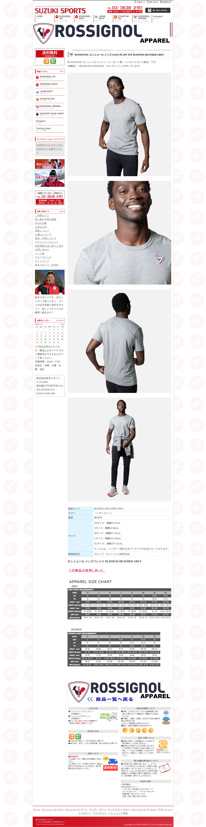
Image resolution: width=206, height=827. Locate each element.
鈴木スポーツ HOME (46, 265)
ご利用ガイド (42, 215)
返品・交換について (45, 238)
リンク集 (39, 253)
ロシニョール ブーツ (84, 19)
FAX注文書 (41, 223)
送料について (42, 230)
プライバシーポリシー (47, 242)
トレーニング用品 (118, 813)
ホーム (36, 809)
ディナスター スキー (122, 19)
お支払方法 (41, 227)
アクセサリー (162, 19)
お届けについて (43, 234)
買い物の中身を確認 (45, 219)
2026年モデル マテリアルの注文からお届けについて (49, 149)
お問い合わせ (42, 249)
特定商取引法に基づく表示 (49, 246)
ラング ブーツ (103, 19)
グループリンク (43, 257)
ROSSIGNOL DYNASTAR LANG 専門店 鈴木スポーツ (43, 19)
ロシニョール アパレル (142, 19)
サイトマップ (42, 261)
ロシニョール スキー (64, 19)
